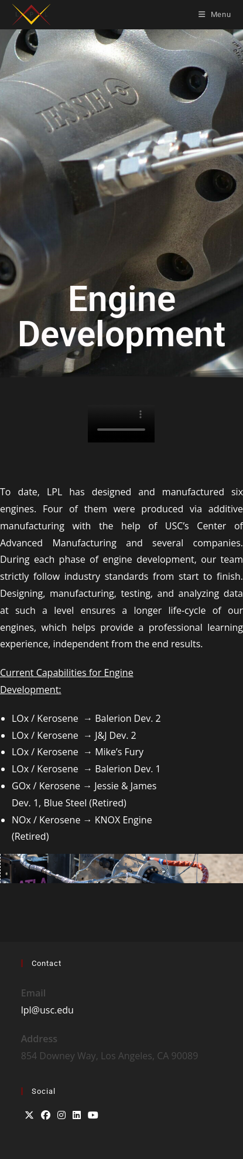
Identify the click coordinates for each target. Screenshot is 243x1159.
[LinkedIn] (77, 1115)
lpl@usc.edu (47, 1009)
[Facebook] (45, 1115)
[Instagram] (61, 1115)
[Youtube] (93, 1115)
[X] (29, 1115)
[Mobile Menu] (214, 14)
